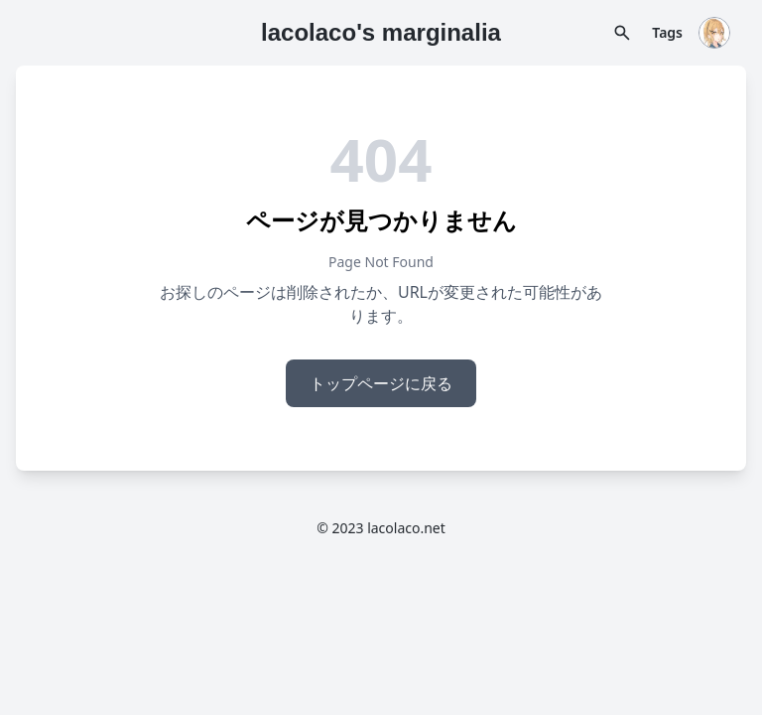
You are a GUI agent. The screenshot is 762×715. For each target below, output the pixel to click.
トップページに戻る (381, 383)
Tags (667, 32)
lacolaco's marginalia (381, 32)
